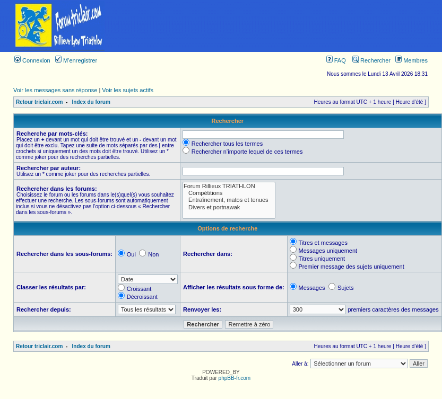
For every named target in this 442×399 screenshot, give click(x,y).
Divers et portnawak (229, 207)
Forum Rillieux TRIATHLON (229, 186)
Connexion (32, 60)
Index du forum (91, 102)
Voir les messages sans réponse (55, 90)
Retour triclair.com (39, 102)
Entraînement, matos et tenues (229, 200)
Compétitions (229, 193)
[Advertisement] (280, 26)
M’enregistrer (76, 60)
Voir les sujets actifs (127, 90)
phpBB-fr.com (235, 378)
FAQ (336, 60)
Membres (411, 60)
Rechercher (371, 60)
